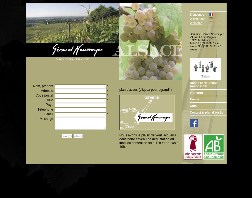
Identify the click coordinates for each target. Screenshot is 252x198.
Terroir (195, 99)
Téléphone (45, 109)
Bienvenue (197, 14)
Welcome (196, 22)
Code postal (44, 95)
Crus (193, 106)
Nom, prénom (43, 86)
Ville (50, 100)
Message (46, 119)
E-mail (48, 114)
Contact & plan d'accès (206, 112)
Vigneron (196, 92)
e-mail (193, 49)
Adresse (47, 91)
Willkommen (198, 18)
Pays (49, 105)
